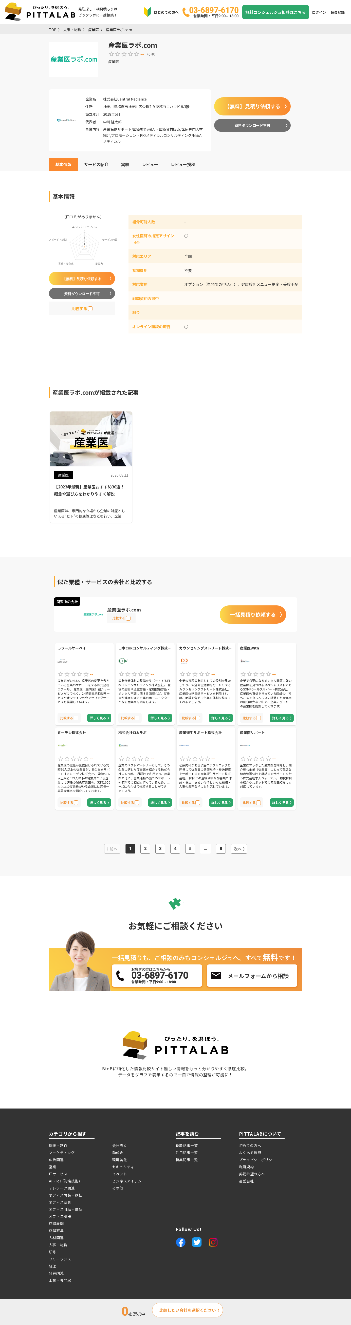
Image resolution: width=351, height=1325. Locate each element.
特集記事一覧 (187, 1159)
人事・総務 (72, 29)
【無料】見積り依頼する (252, 106)
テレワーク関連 (62, 1188)
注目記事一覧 (187, 1152)
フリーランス (60, 1258)
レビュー (150, 164)
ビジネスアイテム (127, 1180)
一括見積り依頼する (253, 614)
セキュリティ (123, 1166)
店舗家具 (56, 1230)
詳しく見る (98, 718)
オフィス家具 (60, 1202)
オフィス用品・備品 (65, 1209)
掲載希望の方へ (252, 1173)
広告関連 (56, 1159)
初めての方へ (250, 1145)
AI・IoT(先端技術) (64, 1180)
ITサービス (58, 1173)
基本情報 (63, 164)
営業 (52, 1166)
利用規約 (246, 1166)
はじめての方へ (166, 12)
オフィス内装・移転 (65, 1195)
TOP (52, 29)
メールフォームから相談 (258, 976)
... (205, 848)
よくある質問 (250, 1152)
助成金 (117, 1152)
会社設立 (119, 1145)
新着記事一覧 (187, 1145)
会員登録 (337, 12)
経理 (52, 1266)
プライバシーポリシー (257, 1159)
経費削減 (56, 1273)
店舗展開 (56, 1223)
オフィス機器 (60, 1216)
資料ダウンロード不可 (252, 125)
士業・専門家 (60, 1280)
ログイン (319, 12)
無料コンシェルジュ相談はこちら (275, 12)
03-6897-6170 (213, 12)
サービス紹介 (96, 164)
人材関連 (56, 1237)
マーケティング (62, 1152)
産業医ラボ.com (119, 29)
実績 (125, 164)
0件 (151, 54)
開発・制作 (58, 1145)
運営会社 (246, 1180)
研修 (52, 1251)
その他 (117, 1188)
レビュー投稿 (183, 164)
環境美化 (119, 1159)
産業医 (93, 29)
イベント (119, 1173)
